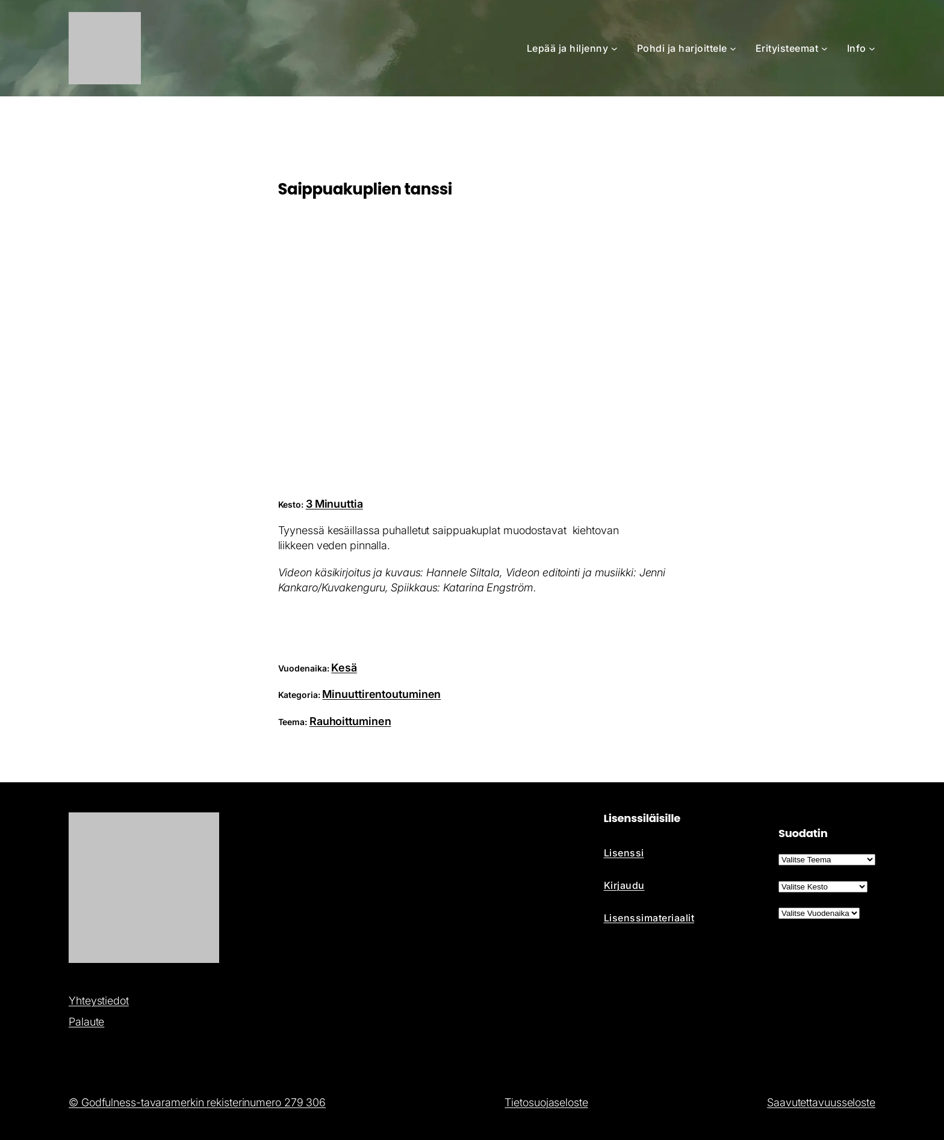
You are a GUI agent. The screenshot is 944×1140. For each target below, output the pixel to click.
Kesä (344, 667)
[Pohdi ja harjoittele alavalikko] (733, 48)
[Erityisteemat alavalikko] (824, 48)
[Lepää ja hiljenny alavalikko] (614, 48)
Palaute (86, 1021)
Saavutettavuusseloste (821, 1102)
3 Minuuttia (334, 503)
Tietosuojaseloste (546, 1102)
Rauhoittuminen (350, 721)
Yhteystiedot (99, 1000)
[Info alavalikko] (872, 48)
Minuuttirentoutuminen (381, 694)
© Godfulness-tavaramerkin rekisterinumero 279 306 (197, 1102)
